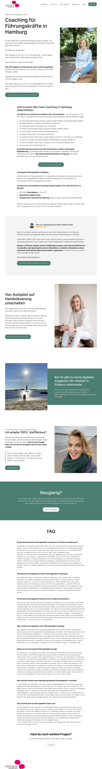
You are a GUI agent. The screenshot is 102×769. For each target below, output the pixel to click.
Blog (83, 4)
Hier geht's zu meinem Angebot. (51, 165)
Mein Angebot (64, 4)
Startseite (44, 4)
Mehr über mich (12, 468)
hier (29, 724)
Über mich (53, 4)
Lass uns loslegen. (51, 509)
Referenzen (76, 4)
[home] (12, 4)
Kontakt (92, 4)
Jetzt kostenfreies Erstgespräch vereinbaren (22, 95)
